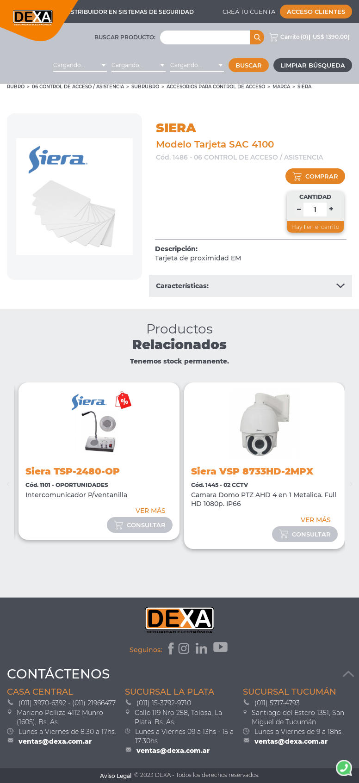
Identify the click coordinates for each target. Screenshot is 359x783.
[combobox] (80, 65)
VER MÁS (151, 510)
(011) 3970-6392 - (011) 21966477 (67, 703)
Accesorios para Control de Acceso (216, 87)
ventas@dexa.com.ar (55, 741)
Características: (250, 286)
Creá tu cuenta (249, 11)
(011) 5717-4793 (277, 703)
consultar (140, 525)
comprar (315, 176)
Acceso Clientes (316, 11)
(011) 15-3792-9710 (163, 703)
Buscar (248, 65)
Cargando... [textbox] (69, 65)
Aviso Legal (115, 775)
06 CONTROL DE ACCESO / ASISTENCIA (78, 87)
